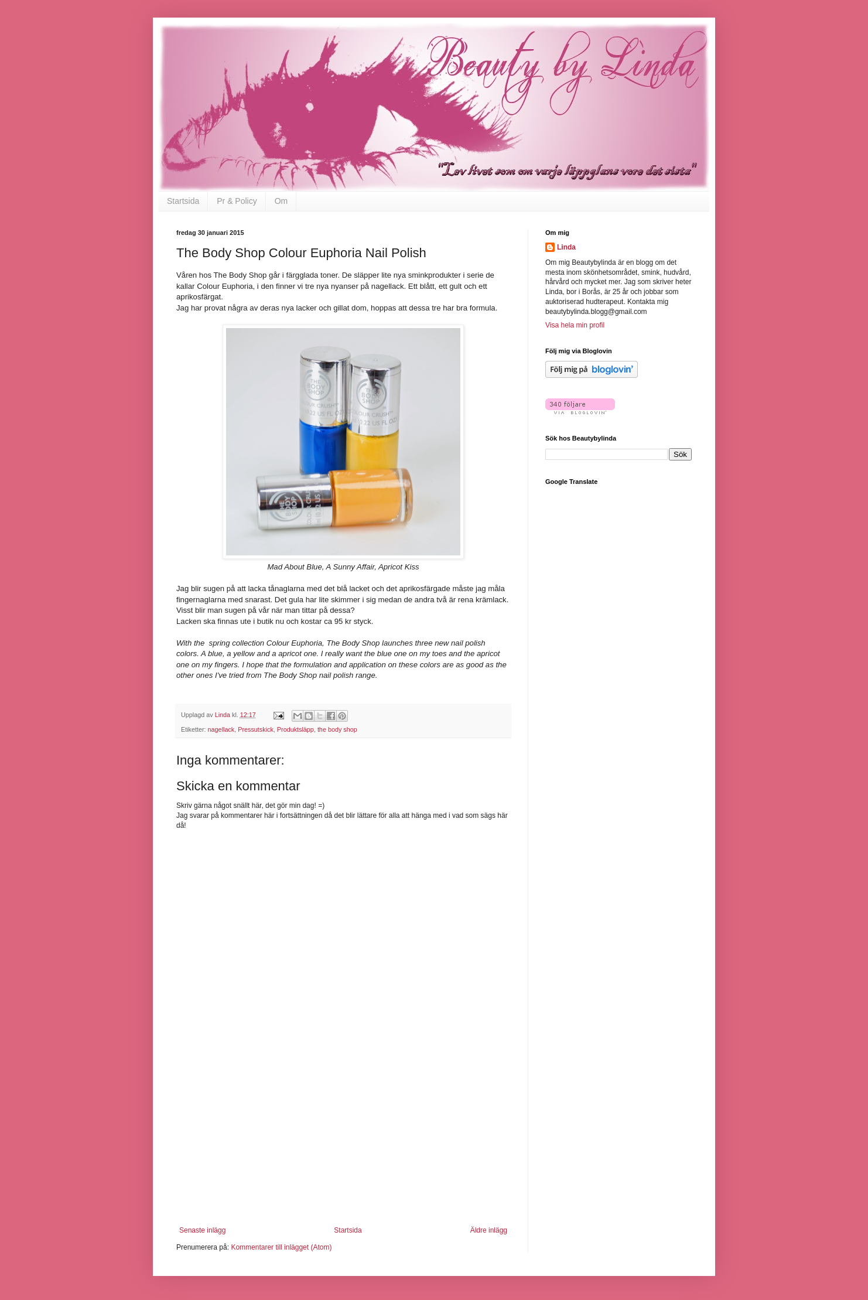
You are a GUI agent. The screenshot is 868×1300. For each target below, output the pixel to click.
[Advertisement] (343, 1153)
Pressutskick (256, 729)
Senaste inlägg (202, 1230)
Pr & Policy (237, 201)
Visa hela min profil (574, 325)
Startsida (183, 201)
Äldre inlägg (488, 1230)
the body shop (337, 729)
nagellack (221, 729)
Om (281, 201)
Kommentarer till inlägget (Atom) (281, 1247)
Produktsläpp (295, 729)
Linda (566, 247)
